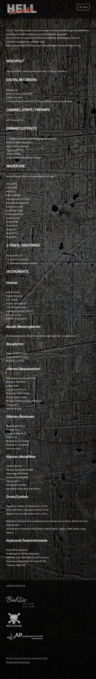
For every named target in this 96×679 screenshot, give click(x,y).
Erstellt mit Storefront (18, 662)
